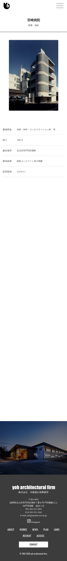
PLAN (45, 529)
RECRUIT (27, 535)
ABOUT (11, 529)
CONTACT (34, 544)
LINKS (56, 529)
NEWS (35, 529)
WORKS (23, 529)
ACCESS (40, 535)
